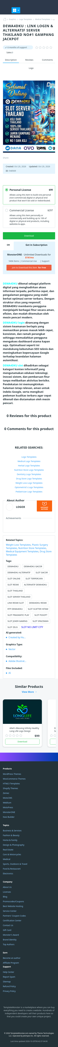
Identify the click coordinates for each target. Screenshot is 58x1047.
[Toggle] (24, 10)
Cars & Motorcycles (12, 854)
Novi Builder (8, 817)
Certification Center (12, 920)
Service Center (9, 911)
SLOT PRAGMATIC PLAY (18, 615)
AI (10, 673)
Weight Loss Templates (18, 544)
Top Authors (8, 944)
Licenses (7, 891)
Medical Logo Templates (29, 461)
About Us (7, 887)
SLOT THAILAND (15, 590)
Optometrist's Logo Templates (29, 487)
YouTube (25, 1024)
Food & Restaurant (11, 868)
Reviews (29, 59)
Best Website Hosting (13, 906)
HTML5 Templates (11, 783)
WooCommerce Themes (14, 778)
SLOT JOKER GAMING (17, 621)
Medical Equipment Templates (22, 551)
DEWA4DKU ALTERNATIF (19, 572)
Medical (6, 859)
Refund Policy (9, 986)
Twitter (32, 1024)
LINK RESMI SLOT (16, 602)
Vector (12, 649)
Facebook (19, 1024)
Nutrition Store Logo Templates (29, 470)
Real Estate (8, 849)
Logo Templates (25, 19)
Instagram (12, 1024)
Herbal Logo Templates (29, 465)
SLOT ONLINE (14, 578)
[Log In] (44, 10)
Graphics (12, 19)
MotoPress (8, 807)
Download (22, 741)
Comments (47, 59)
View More (28, 691)
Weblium (7, 802)
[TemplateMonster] (6, 10)
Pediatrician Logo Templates (29, 491)
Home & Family (10, 840)
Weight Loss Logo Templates (28, 483)
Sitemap (7, 981)
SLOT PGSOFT (40, 615)
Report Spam (9, 976)
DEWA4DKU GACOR (33, 566)
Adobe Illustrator (18, 661)
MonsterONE (9, 812)
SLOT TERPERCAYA (34, 578)
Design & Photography (13, 844)
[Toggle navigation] (16, 10)
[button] (52, 10)
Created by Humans (19, 637)
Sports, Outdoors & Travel (15, 864)
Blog (5, 896)
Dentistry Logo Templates (29, 474)
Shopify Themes (10, 788)
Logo (29, 68)
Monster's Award (11, 934)
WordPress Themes (12, 774)
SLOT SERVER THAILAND (19, 596)
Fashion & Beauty (11, 835)
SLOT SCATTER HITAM (38, 609)
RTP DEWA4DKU (15, 609)
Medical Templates (42, 19)
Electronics (8, 873)
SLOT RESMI (13, 584)
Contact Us (8, 925)
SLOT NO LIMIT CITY (32, 627)
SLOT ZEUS (13, 627)
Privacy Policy (9, 991)
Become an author (11, 958)
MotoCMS (7, 797)
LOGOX (20, 507)
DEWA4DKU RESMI (38, 602)
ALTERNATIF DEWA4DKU (35, 584)
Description (11, 59)
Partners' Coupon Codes (14, 915)
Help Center (8, 972)
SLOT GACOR (42, 572)
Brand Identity (9, 939)
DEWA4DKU (13, 566)
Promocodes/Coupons (13, 901)
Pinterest (39, 1024)
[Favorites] (37, 10)
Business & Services (12, 830)
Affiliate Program (11, 962)
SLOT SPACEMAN (40, 621)
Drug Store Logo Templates (29, 478)
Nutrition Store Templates (32, 548)
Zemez (6, 793)
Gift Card (7, 930)
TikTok (46, 1024)
